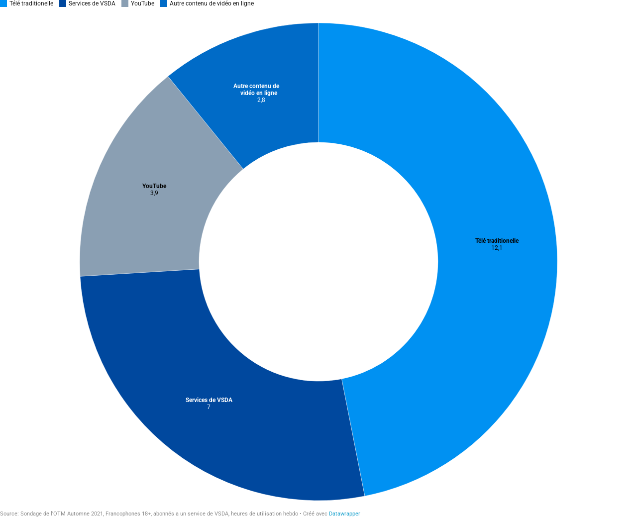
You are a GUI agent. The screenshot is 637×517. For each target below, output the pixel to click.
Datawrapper (344, 514)
